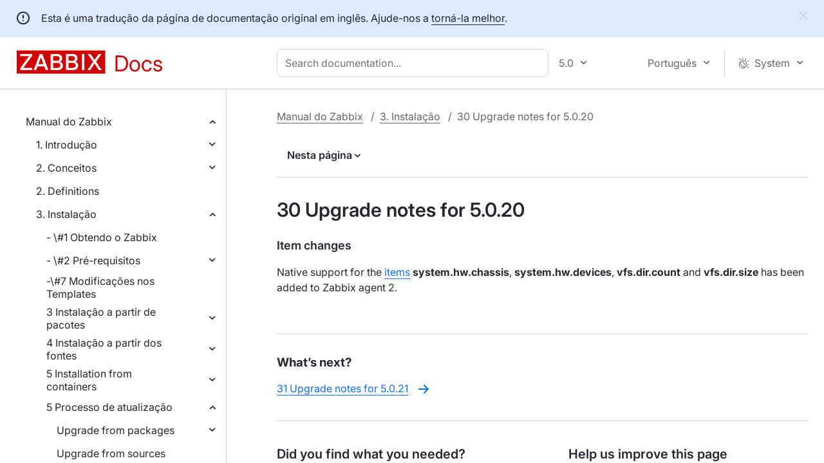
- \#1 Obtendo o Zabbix (101, 237)
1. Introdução (66, 144)
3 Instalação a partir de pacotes (101, 318)
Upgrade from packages (115, 430)
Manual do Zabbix (69, 121)
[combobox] (415, 63)
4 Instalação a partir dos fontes (104, 349)
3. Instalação (66, 214)
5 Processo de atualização (109, 407)
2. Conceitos (66, 167)
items (397, 272)
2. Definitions (67, 191)
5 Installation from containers (89, 380)
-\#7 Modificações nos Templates (100, 287)
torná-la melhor (468, 18)
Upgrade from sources (111, 453)
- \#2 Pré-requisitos (93, 260)
